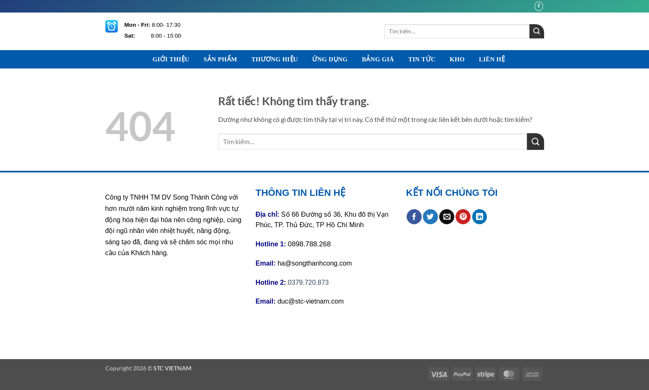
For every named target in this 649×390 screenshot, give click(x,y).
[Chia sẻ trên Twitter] (430, 216)
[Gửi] (536, 31)
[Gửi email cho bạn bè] (446, 216)
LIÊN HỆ (492, 59)
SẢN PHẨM (220, 59)
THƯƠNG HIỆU (274, 59)
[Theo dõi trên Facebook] (539, 6)
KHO (457, 59)
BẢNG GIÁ (378, 59)
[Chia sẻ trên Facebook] (414, 216)
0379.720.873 (308, 282)
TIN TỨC (421, 59)
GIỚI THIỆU (171, 59)
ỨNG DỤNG (330, 59)
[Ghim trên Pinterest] (463, 216)
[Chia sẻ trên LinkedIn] (479, 216)
